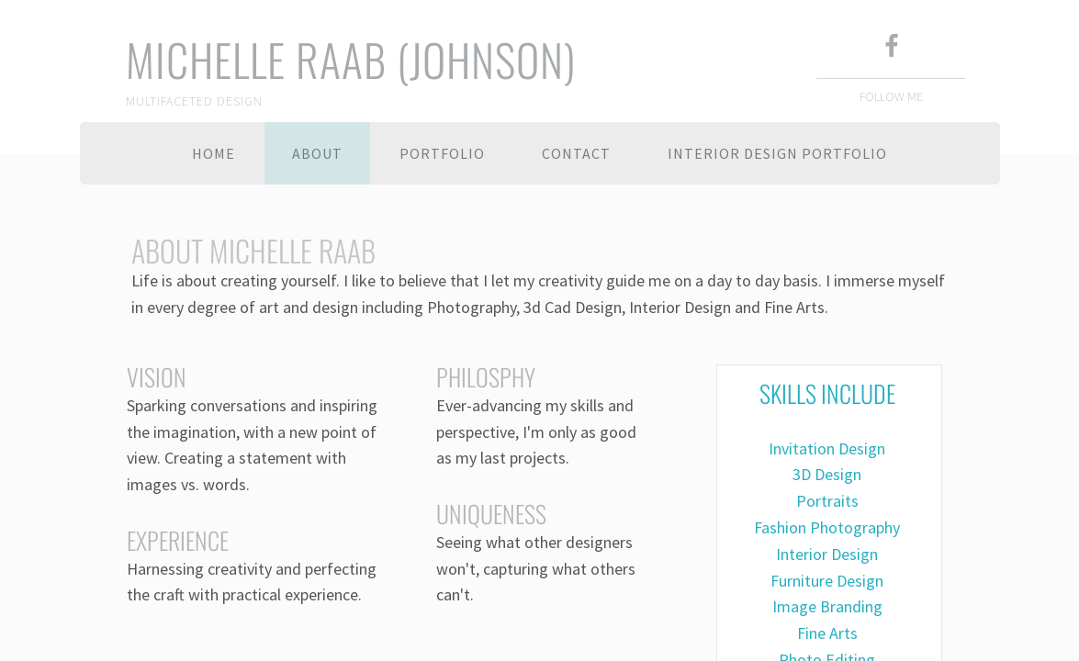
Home (213, 153)
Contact (576, 153)
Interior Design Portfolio (777, 153)
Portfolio (442, 153)
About (317, 153)
